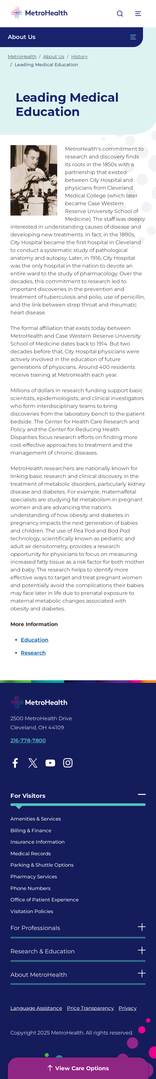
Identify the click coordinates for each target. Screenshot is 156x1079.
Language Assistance (36, 1008)
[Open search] (120, 13)
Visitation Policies (31, 911)
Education (34, 640)
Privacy (127, 1008)
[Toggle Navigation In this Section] (71, 37)
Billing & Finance (30, 830)
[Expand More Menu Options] (138, 13)
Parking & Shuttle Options (41, 865)
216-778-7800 (28, 740)
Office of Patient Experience (44, 900)
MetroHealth (22, 56)
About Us (53, 56)
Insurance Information (37, 842)
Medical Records (30, 853)
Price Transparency (90, 1008)
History (79, 56)
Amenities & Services (35, 819)
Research (33, 653)
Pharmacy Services (33, 876)
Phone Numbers (30, 888)
